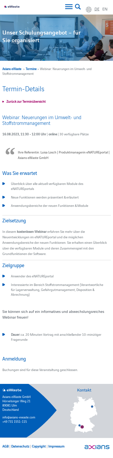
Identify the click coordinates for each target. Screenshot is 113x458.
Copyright (39, 446)
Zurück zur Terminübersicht (26, 101)
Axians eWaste (11, 68)
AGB (5, 446)
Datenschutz (20, 446)
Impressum (56, 446)
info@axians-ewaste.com (18, 417)
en (105, 9)
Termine (31, 68)
